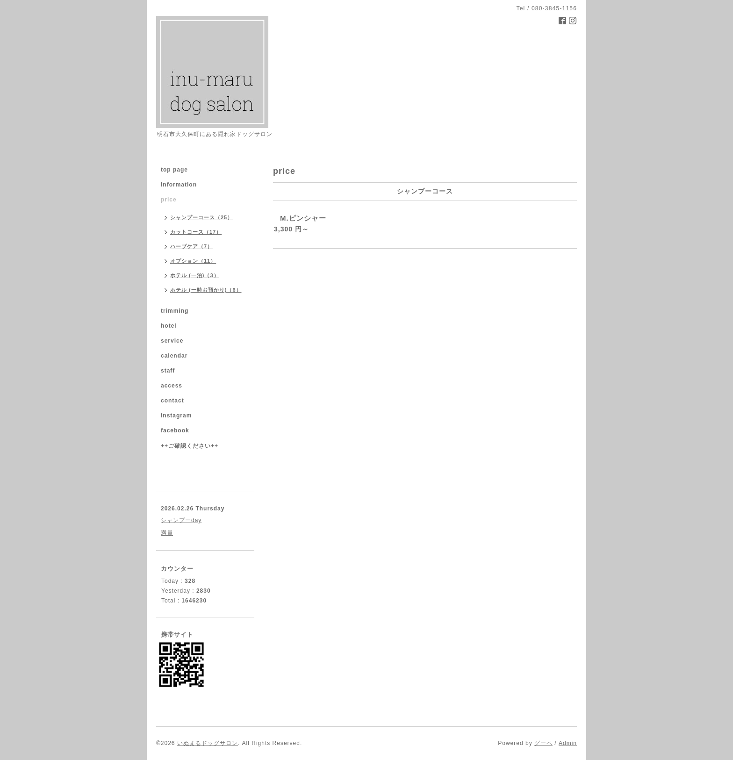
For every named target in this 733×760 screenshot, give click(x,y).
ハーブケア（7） (191, 246)
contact (172, 400)
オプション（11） (193, 261)
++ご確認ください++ (189, 446)
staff (168, 370)
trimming (174, 311)
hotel (169, 326)
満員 (167, 533)
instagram (176, 415)
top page (174, 169)
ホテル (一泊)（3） (194, 275)
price (169, 199)
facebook (175, 430)
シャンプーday (181, 520)
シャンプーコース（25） (201, 217)
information (179, 184)
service (172, 340)
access (171, 385)
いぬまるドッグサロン (207, 743)
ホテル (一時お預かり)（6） (206, 290)
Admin (568, 743)
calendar (174, 355)
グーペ (543, 743)
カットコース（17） (196, 232)
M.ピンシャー (303, 218)
